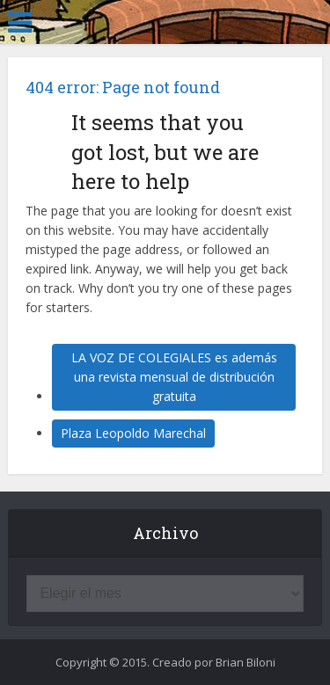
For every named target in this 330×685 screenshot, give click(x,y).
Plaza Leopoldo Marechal (133, 433)
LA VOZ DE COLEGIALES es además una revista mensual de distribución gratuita (174, 376)
